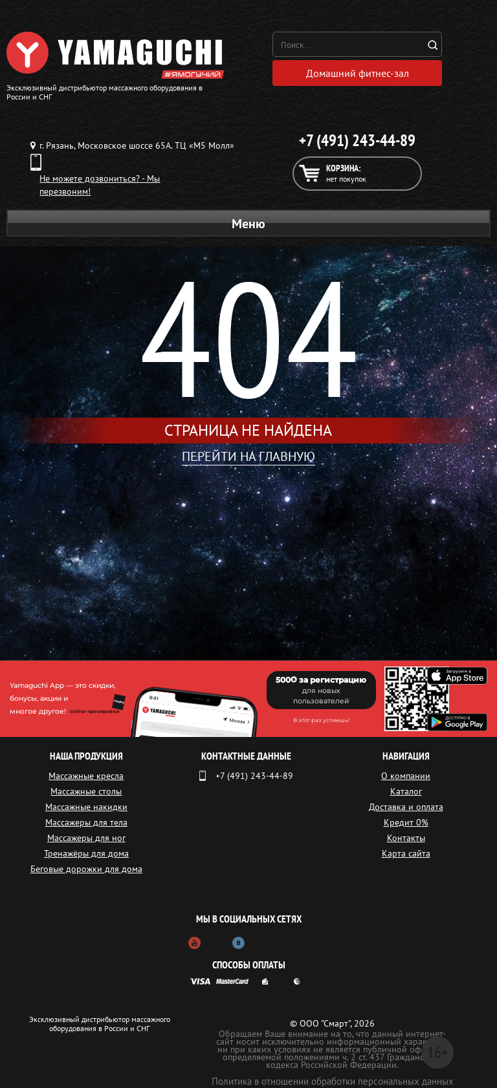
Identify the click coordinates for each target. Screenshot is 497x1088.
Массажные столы (86, 791)
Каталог (406, 791)
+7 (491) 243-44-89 (357, 140)
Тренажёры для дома (86, 853)
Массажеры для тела (86, 822)
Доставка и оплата (406, 807)
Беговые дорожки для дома (86, 869)
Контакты (406, 838)
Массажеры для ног (86, 838)
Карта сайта (406, 853)
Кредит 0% (406, 822)
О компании (405, 776)
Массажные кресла (86, 776)
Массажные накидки (86, 807)
